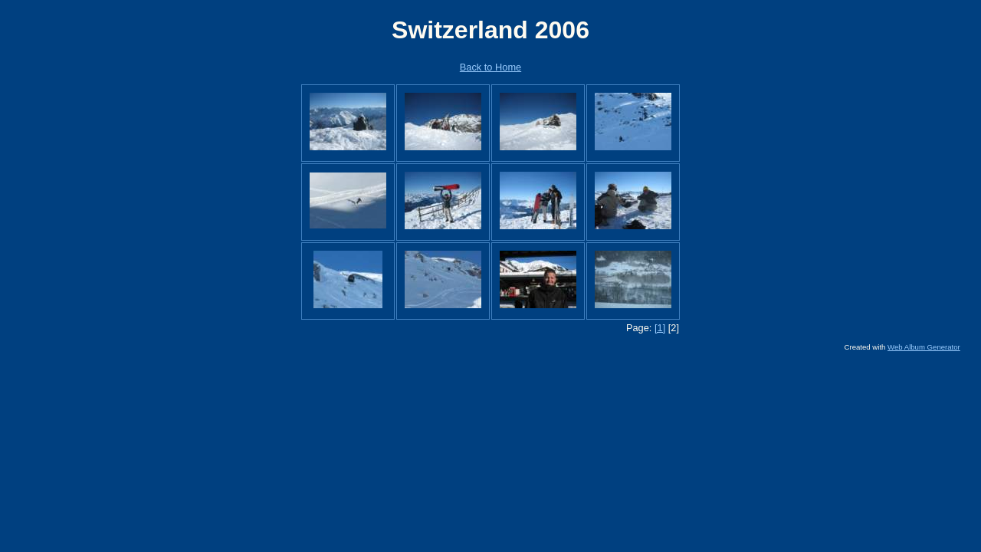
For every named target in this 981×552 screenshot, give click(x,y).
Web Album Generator (923, 347)
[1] (660, 328)
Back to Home (490, 67)
